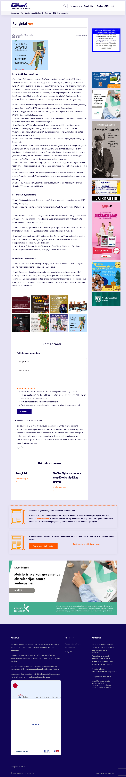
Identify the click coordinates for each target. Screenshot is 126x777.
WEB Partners (110, 773)
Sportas (48, 13)
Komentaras (24, 370)
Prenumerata (75, 6)
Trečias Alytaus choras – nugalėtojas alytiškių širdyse (67, 477)
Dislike (22, 447)
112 (54, 13)
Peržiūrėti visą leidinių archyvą (86, 544)
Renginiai (21, 473)
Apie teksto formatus (26, 388)
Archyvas (68, 652)
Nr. (81, 35)
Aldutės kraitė (37, 13)
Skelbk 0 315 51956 (105, 6)
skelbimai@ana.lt (42, 519)
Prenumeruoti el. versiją (43, 546)
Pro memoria (62, 13)
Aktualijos (15, 13)
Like (18, 447)
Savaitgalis (25, 13)
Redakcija (88, 6)
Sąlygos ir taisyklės (18, 767)
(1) (30, 23)
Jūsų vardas (24, 361)
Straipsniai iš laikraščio (73, 644)
